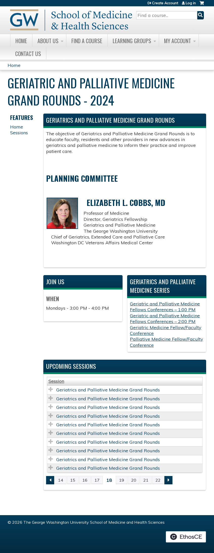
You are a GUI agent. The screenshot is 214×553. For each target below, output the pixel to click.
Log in (191, 3)
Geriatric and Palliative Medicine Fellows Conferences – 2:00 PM (165, 318)
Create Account (165, 3)
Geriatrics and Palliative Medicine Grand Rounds (108, 390)
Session (56, 381)
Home (21, 41)
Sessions (19, 133)
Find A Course (86, 41)
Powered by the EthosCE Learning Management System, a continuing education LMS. (185, 537)
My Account (177, 41)
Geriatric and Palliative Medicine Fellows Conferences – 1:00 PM (165, 306)
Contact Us (28, 53)
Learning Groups (132, 41)
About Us (48, 41)
